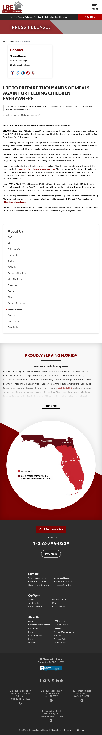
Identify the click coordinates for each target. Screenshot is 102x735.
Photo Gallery (14, 321)
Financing (12, 285)
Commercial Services (38, 585)
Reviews (11, 261)
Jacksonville (65, 387)
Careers (11, 291)
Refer (31, 639)
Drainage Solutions (63, 585)
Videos (11, 243)
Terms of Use (60, 642)
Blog (10, 297)
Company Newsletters (18, 273)
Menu (94, 7)
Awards (11, 315)
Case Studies (13, 327)
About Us (15, 231)
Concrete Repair (62, 578)
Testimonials (13, 255)
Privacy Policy (61, 639)
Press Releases (15, 309)
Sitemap (32, 642)
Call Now (91, 17)
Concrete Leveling (37, 581)
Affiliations (13, 267)
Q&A (10, 237)
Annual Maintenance (17, 303)
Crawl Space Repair (37, 578)
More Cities (51, 405)
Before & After (14, 249)
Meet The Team (15, 279)
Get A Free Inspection (51, 529)
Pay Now (51, 553)
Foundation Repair (63, 581)
